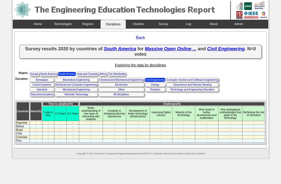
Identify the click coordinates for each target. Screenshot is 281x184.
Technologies (63, 24)
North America (49, 74)
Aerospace (42, 79)
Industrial (42, 89)
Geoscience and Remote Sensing (192, 84)
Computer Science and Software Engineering (192, 79)
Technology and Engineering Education (192, 89)
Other (121, 89)
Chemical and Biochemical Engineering (121, 79)
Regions (87, 24)
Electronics (121, 84)
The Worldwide (116, 74)
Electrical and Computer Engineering (76, 84)
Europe (34, 74)
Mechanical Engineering (76, 89)
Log (188, 24)
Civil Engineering (155, 79)
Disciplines (113, 24)
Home (38, 24)
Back (140, 38)
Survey (163, 24)
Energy (155, 84)
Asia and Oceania (87, 74)
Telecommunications (42, 94)
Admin (238, 24)
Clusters (138, 24)
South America (67, 74)
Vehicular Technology (76, 94)
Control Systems (41, 84)
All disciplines (121, 94)
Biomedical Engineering (76, 79)
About (213, 24)
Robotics (155, 89)
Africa (103, 74)
